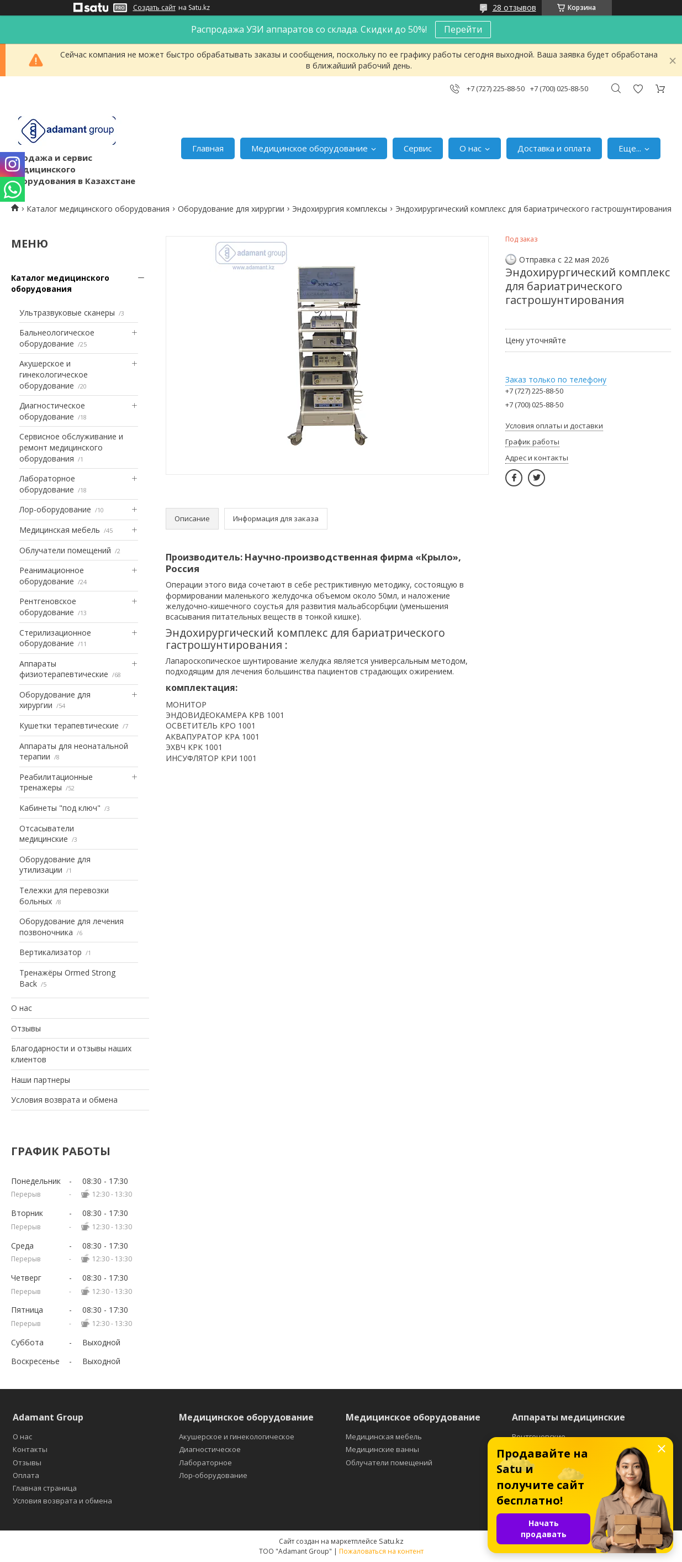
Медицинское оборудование (309, 148)
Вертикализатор (50, 952)
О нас (470, 148)
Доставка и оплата (554, 148)
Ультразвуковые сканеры (67, 312)
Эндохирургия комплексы (339, 208)
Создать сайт (154, 8)
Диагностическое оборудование (52, 411)
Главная (208, 148)
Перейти (463, 29)
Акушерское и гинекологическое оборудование (53, 374)
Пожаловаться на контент (381, 1551)
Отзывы (26, 1028)
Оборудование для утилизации (55, 865)
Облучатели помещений (65, 550)
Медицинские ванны (382, 1449)
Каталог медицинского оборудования (98, 208)
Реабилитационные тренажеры (56, 782)
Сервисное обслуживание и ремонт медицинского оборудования (71, 447)
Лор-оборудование (55, 509)
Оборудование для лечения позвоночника (71, 926)
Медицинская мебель (59, 530)
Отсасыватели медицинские (46, 834)
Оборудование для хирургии (231, 208)
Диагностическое (210, 1449)
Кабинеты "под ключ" (60, 808)
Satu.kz (391, 1541)
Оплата (26, 1475)
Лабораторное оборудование (47, 484)
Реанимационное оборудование (51, 575)
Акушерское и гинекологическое (236, 1437)
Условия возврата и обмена (64, 1099)
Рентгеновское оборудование (47, 606)
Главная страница (45, 1488)
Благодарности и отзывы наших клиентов (71, 1054)
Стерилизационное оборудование (55, 638)
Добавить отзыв (638, 88)
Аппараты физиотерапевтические (63, 669)
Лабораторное (205, 1462)
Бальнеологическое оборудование (56, 338)
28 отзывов (514, 7)
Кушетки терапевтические (69, 725)
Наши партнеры (40, 1079)
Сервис (418, 148)
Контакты (30, 1449)
